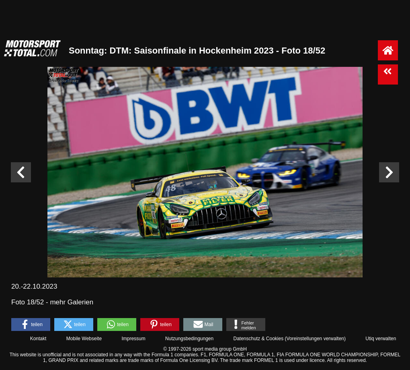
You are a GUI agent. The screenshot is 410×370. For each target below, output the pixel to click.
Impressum (133, 338)
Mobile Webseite (84, 338)
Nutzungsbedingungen (189, 338)
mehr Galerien (71, 302)
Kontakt (38, 338)
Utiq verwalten (380, 338)
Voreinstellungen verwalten (315, 338)
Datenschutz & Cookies (258, 338)
